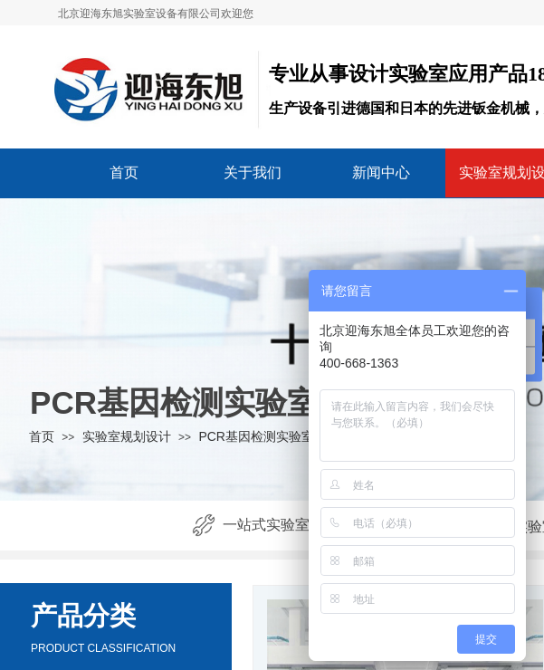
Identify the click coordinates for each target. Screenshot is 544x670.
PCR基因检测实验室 (256, 436)
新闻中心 (381, 172)
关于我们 (253, 172)
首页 (124, 172)
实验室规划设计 (126, 436)
